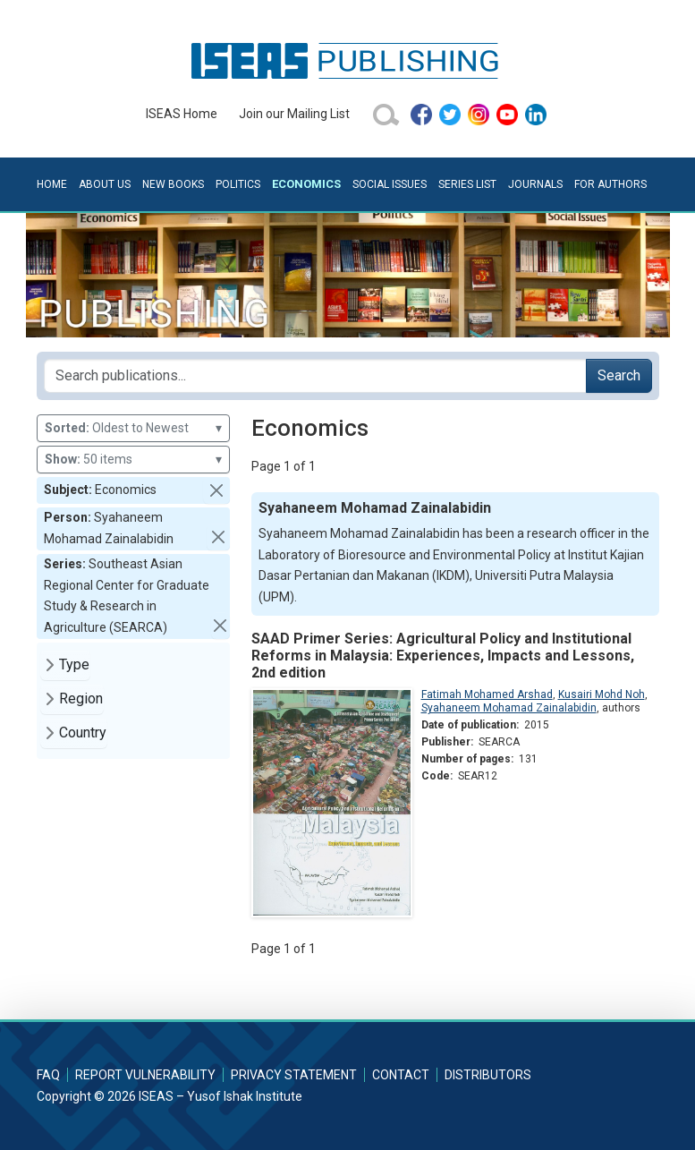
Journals (535, 184)
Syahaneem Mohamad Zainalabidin (509, 708)
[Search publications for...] (315, 376)
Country (82, 732)
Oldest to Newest (133, 428)
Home (52, 184)
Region (81, 698)
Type (74, 664)
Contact (400, 1075)
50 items (133, 459)
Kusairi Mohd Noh (601, 694)
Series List (467, 184)
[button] (216, 490)
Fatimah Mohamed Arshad (487, 694)
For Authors (610, 184)
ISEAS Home (181, 113)
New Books (173, 184)
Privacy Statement (294, 1075)
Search (619, 375)
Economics (306, 184)
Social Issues (389, 184)
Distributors (488, 1075)
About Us (105, 184)
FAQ (48, 1075)
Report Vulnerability (145, 1075)
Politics (238, 184)
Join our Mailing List (294, 113)
